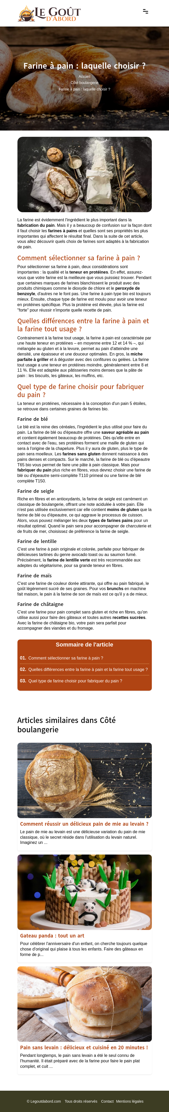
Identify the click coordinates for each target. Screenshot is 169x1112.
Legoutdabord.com (45, 1101)
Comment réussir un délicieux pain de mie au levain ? (84, 823)
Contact (107, 1101)
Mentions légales (129, 1101)
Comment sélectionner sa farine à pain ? (61, 658)
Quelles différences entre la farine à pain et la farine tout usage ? (84, 669)
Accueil (84, 76)
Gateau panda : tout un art (52, 935)
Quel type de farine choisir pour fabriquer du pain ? (71, 681)
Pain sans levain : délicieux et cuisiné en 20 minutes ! (84, 1047)
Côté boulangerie (84, 83)
